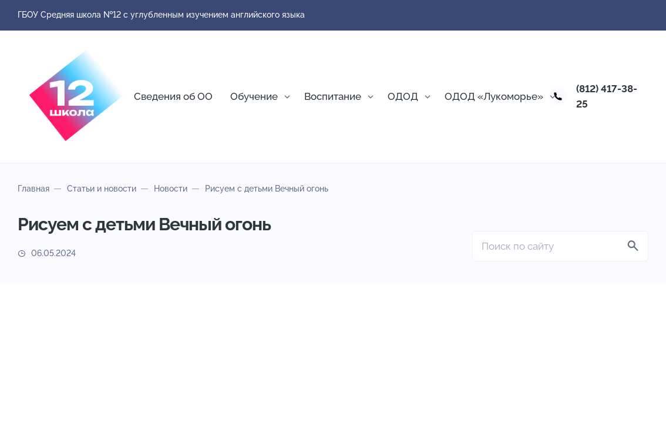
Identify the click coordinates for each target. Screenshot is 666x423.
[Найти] (633, 246)
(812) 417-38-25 (606, 96)
